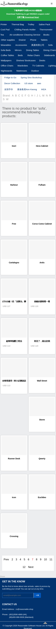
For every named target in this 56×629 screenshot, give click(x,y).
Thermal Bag (17, 24)
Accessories (21, 45)
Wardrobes (23, 65)
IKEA (43, 89)
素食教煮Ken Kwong (27, 89)
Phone (33, 40)
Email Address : (9, 609)
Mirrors (18, 50)
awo (39, 83)
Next (30, 567)
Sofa (50, 45)
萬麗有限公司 (37, 45)
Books (46, 34)
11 (51, 559)
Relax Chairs (33, 55)
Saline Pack (44, 24)
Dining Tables (32, 50)
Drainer (22, 40)
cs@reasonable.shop (24, 609)
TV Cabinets (38, 65)
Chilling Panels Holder (25, 29)
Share (2, 576)
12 (24, 567)
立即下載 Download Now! (28, 17)
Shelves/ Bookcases (26, 60)
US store (28, 83)
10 (45, 559)
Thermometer (45, 29)
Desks (42, 60)
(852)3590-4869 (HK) (18, 614)
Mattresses (21, 71)
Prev (6, 559)
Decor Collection (12, 83)
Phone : (5, 614)
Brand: (6, 95)
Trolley (31, 24)
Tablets (44, 40)
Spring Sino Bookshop (31, 77)
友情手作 (8, 89)
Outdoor (35, 71)
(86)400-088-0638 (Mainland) (21, 617)
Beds (20, 55)
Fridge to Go (10, 77)
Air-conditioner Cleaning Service (24, 34)
